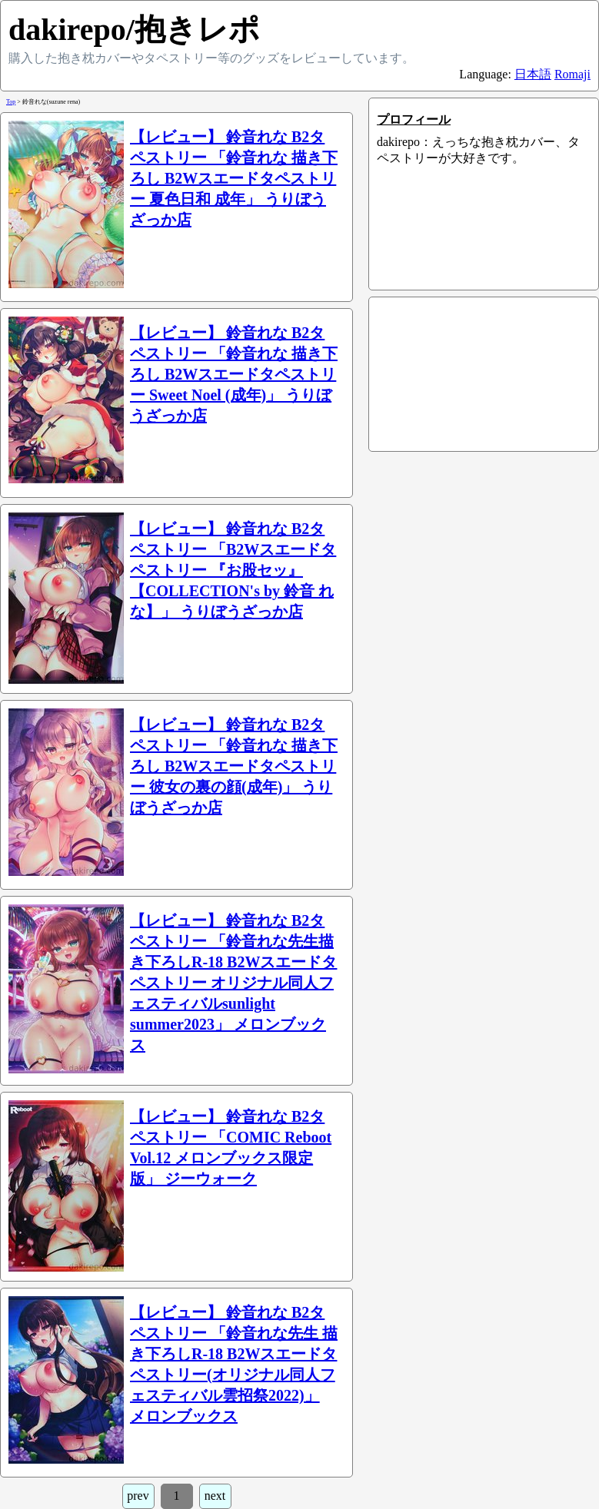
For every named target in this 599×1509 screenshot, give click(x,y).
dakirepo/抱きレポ (134, 29)
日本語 (532, 74)
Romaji (572, 74)
